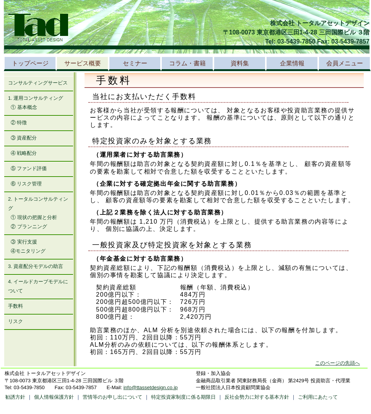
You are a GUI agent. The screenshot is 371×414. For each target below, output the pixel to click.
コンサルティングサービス (38, 83)
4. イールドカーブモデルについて (38, 286)
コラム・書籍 (187, 63)
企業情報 (292, 63)
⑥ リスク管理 (26, 184)
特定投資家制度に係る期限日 (183, 397)
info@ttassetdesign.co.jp (151, 387)
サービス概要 (82, 63)
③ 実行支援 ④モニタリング (27, 246)
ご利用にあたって (318, 397)
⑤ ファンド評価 (29, 168)
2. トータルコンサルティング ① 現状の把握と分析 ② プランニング (38, 212)
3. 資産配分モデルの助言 (35, 266)
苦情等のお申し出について (112, 397)
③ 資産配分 (24, 138)
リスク (15, 321)
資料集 (240, 63)
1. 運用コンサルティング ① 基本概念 (35, 102)
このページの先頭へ (337, 363)
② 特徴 (19, 122)
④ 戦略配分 (24, 153)
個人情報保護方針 (54, 397)
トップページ (30, 63)
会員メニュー (344, 63)
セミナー (135, 63)
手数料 (15, 306)
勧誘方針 (15, 397)
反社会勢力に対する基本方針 (257, 397)
